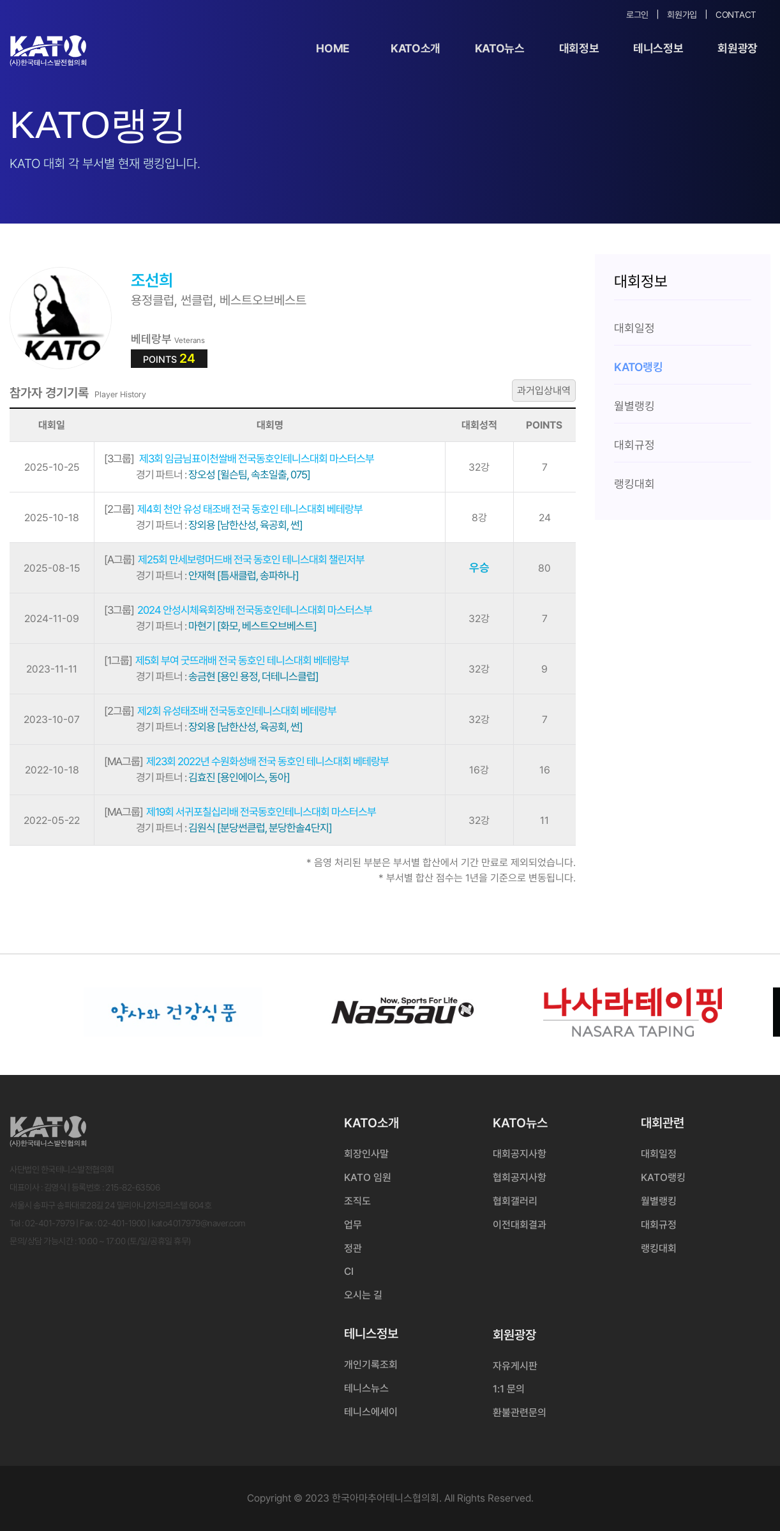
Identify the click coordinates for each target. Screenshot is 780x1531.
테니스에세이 (371, 1412)
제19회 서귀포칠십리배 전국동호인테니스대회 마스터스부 (240, 811)
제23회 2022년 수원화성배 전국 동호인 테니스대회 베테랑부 (246, 761)
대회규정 (659, 1225)
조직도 (357, 1201)
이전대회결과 (519, 1225)
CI (349, 1271)
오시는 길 (363, 1295)
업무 (353, 1225)
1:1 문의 (509, 1389)
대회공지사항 (519, 1154)
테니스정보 (658, 48)
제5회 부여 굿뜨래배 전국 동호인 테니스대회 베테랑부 (226, 660)
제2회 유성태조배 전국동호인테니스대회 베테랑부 (220, 711)
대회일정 (659, 1154)
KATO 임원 (367, 1177)
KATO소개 (415, 48)
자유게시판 (515, 1366)
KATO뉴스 (500, 48)
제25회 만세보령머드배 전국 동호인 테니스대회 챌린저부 (234, 559)
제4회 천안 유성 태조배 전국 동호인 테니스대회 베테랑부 (233, 509)
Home (333, 48)
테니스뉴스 (366, 1388)
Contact (736, 15)
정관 (353, 1248)
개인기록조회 (371, 1365)
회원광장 (737, 48)
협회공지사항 (519, 1177)
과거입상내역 (544, 391)
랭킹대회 (659, 1248)
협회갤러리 (515, 1201)
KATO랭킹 (663, 1177)
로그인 (637, 15)
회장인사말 (366, 1154)
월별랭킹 (659, 1201)
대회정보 (579, 48)
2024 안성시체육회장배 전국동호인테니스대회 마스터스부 (238, 610)
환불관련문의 (519, 1412)
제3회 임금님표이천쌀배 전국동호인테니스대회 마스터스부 (239, 458)
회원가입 (682, 15)
